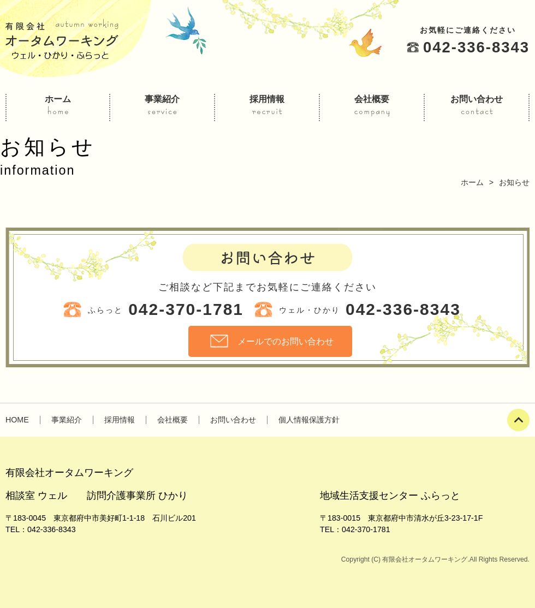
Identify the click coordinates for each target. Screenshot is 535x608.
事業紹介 (66, 419)
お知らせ (514, 182)
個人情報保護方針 (309, 419)
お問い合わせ (233, 419)
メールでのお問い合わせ (285, 341)
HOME (17, 419)
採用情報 (119, 419)
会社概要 (172, 419)
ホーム (472, 182)
